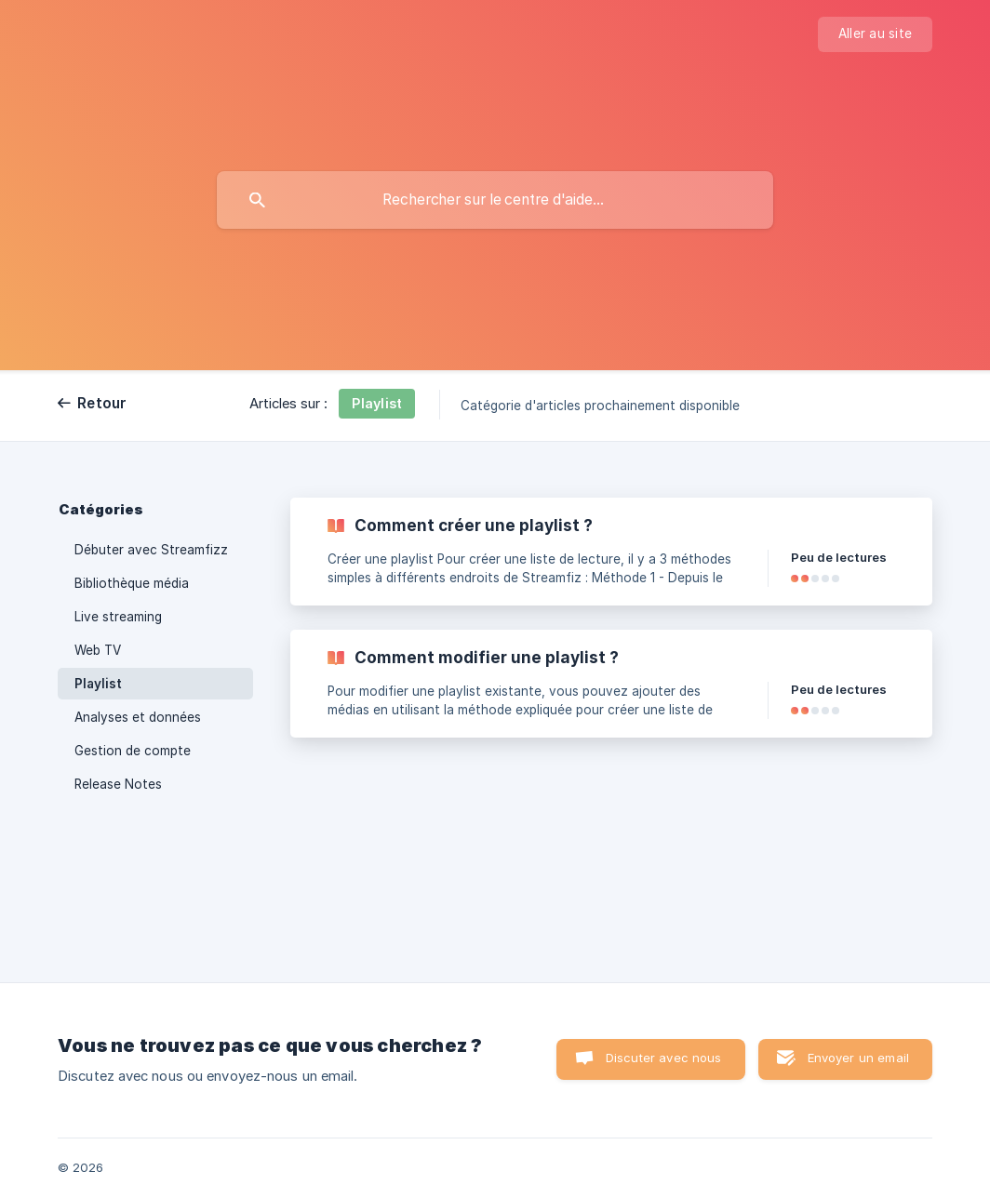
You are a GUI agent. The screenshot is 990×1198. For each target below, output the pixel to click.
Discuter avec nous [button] (664, 1057)
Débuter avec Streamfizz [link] (151, 549)
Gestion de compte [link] (132, 750)
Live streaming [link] (118, 616)
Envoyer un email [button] (858, 1057)
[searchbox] (495, 200)
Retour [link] (102, 403)
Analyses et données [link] (137, 717)
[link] (611, 552)
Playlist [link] (98, 683)
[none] (875, 34)
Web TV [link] (97, 650)
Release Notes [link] (118, 784)
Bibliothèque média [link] (131, 583)
